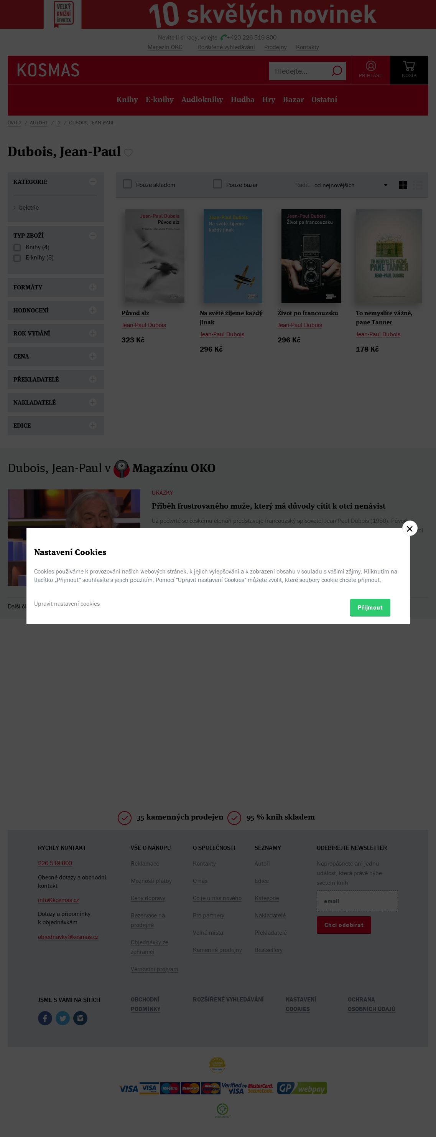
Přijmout (370, 607)
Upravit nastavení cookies (67, 603)
